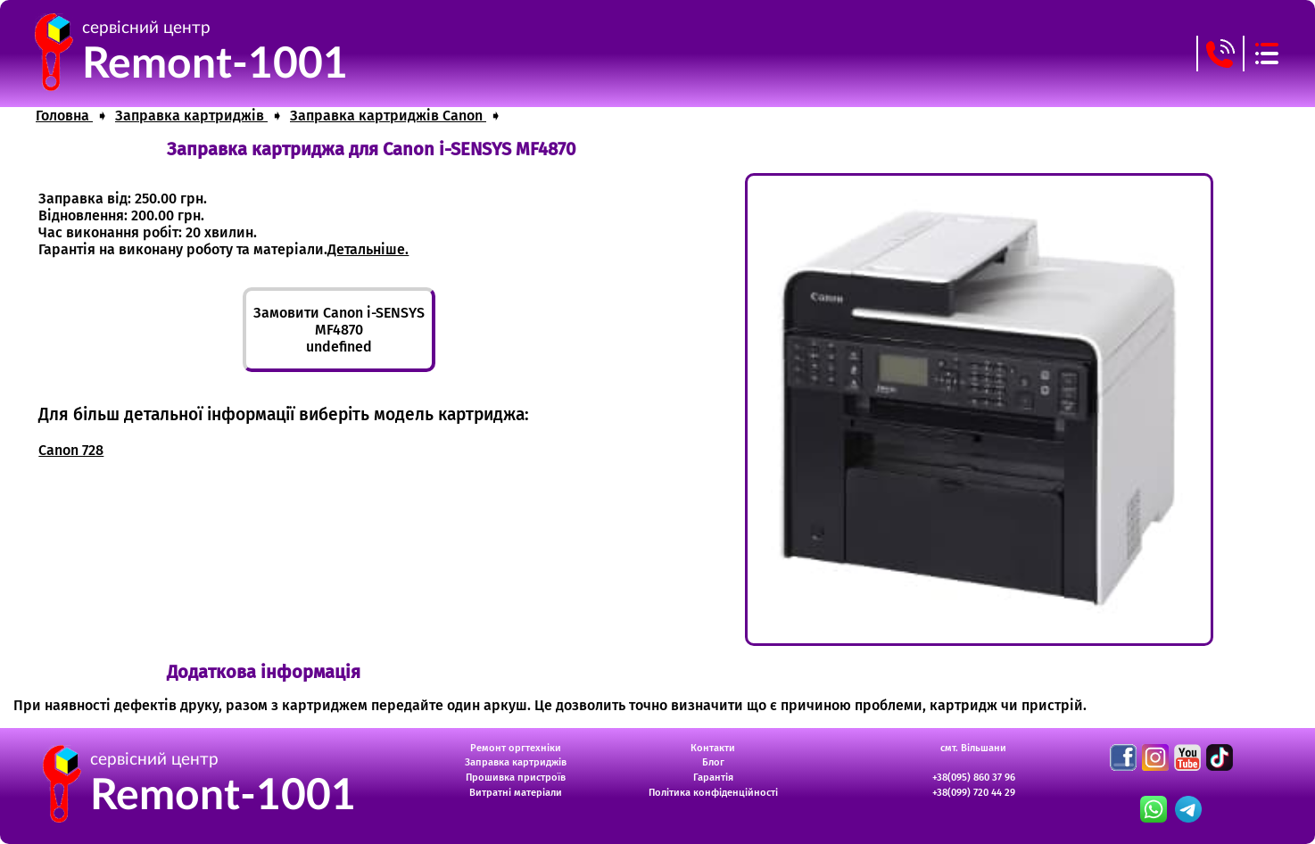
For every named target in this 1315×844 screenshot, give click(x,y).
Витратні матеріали (515, 792)
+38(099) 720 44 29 (973, 792)
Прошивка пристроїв (516, 777)
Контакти (713, 748)
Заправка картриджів (516, 762)
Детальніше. (368, 249)
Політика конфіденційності (713, 792)
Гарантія (713, 777)
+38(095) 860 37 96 (973, 777)
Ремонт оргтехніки (515, 748)
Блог (713, 762)
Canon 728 (70, 450)
